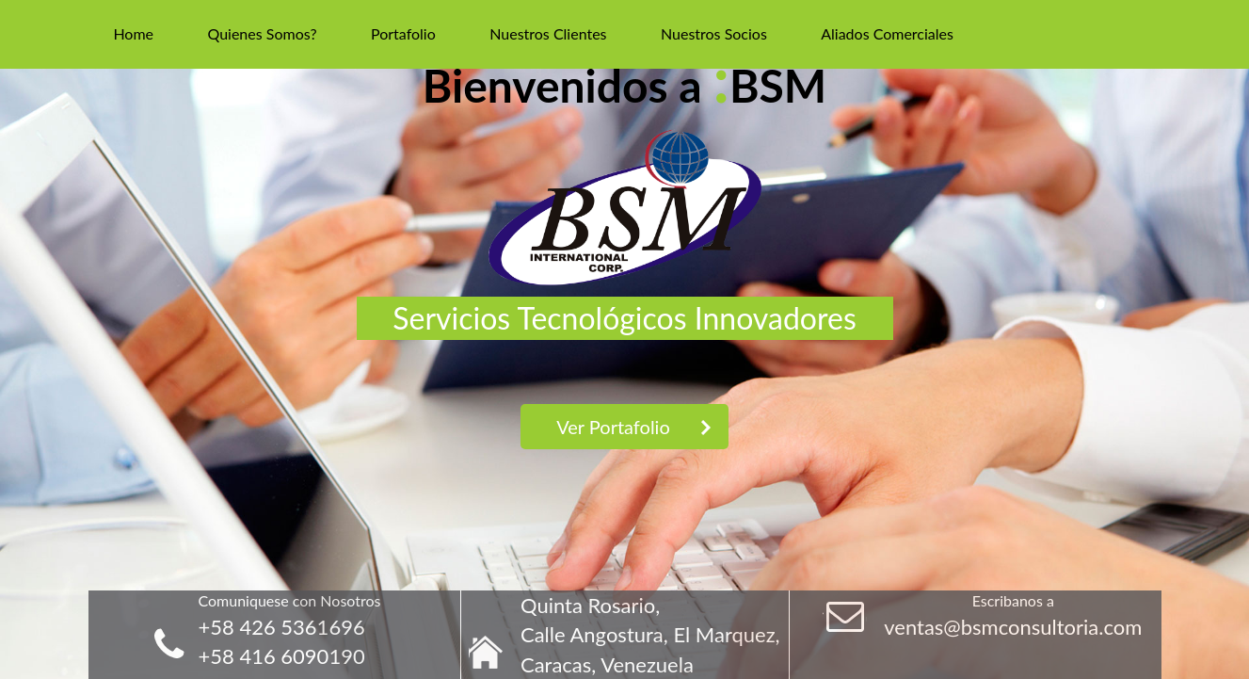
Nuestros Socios (714, 33)
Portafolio (403, 33)
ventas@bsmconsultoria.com (1013, 626)
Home (133, 33)
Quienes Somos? (261, 33)
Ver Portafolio (613, 426)
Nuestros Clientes (547, 33)
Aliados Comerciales (887, 33)
